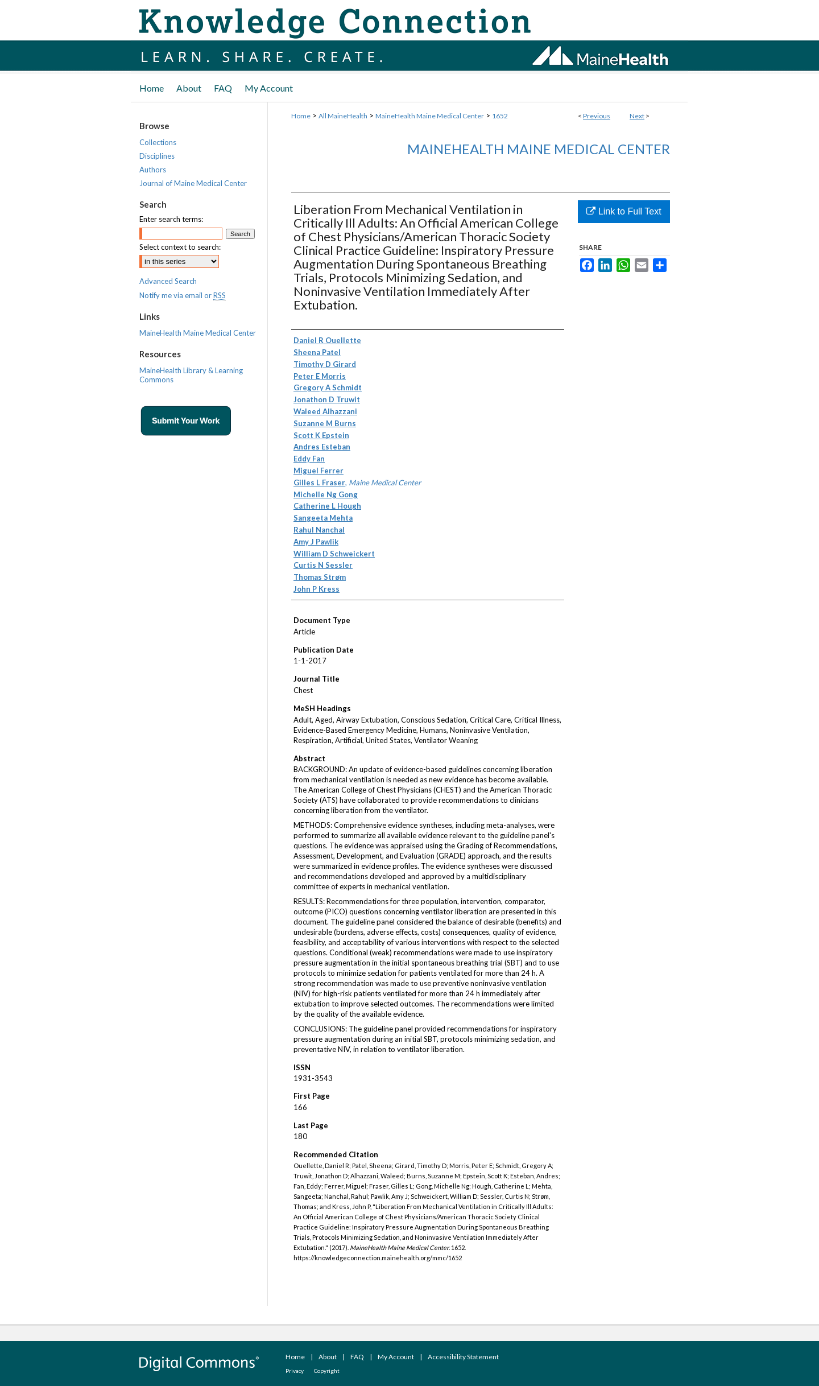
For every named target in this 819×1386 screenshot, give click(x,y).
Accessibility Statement (463, 1356)
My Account (396, 1356)
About (327, 1356)
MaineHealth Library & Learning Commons (191, 375)
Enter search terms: (171, 219)
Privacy (295, 1370)
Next (637, 116)
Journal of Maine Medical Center (193, 183)
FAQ (357, 1356)
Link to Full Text (623, 211)
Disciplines (157, 155)
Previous (596, 116)
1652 (500, 116)
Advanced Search (168, 281)
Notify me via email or (182, 295)
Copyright (327, 1370)
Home (301, 116)
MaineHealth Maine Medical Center (429, 116)
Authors (152, 169)
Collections (157, 142)
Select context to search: (180, 246)
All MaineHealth (342, 116)
